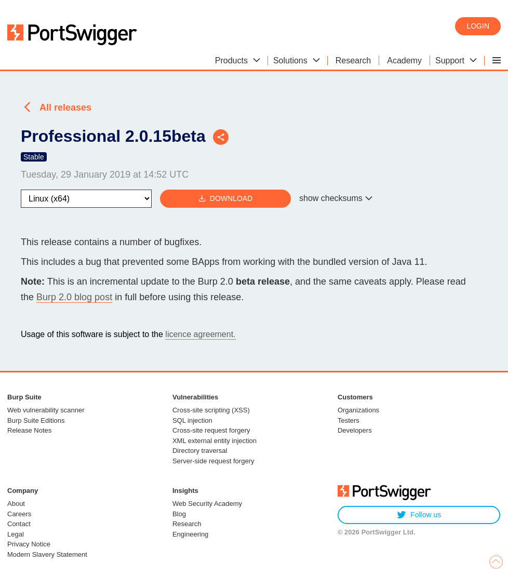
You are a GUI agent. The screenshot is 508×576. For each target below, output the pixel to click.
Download (225, 199)
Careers (19, 514)
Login (477, 26)
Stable (33, 157)
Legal (15, 534)
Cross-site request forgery (211, 430)
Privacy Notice (28, 544)
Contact (19, 524)
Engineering (190, 534)
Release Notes (29, 430)
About (16, 503)
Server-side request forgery (213, 461)
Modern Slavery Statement (47, 554)
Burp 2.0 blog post (74, 297)
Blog (179, 514)
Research (187, 524)
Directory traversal (199, 450)
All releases (65, 107)
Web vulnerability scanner (46, 410)
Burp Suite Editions (36, 420)
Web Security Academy (207, 503)
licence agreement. (200, 334)
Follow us (419, 515)
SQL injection (192, 420)
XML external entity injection (214, 441)
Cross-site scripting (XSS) (211, 410)
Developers (355, 430)
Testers (348, 420)
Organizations (358, 410)
